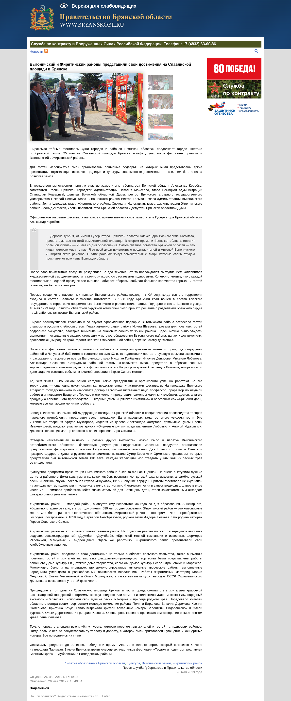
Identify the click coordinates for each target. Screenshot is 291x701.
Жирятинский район (187, 663)
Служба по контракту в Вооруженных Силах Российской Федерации (96, 44)
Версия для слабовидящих (104, 6)
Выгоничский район (156, 663)
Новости (36, 51)
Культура (133, 663)
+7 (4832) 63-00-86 (199, 44)
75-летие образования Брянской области (94, 663)
